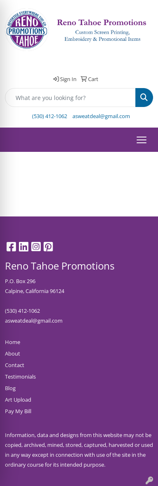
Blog (10, 388)
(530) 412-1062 (49, 116)
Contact (14, 365)
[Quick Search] (70, 97)
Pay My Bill (18, 411)
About (12, 353)
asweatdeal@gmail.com (101, 116)
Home (12, 342)
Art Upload (18, 399)
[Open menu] (141, 140)
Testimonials (20, 376)
